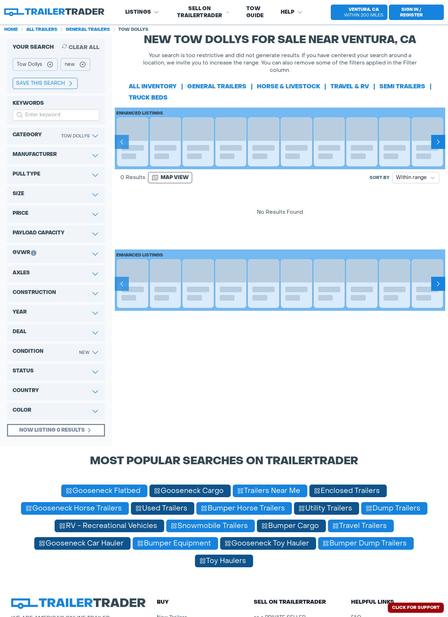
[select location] (359, 12)
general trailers (216, 86)
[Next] (438, 142)
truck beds (148, 97)
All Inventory (153, 86)
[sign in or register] (416, 12)
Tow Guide (255, 12)
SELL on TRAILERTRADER (203, 12)
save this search (45, 83)
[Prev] (122, 142)
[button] (356, 12)
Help (292, 12)
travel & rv (349, 86)
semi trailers (402, 86)
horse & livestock (288, 86)
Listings (142, 12)
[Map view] (170, 177)
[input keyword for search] (56, 115)
